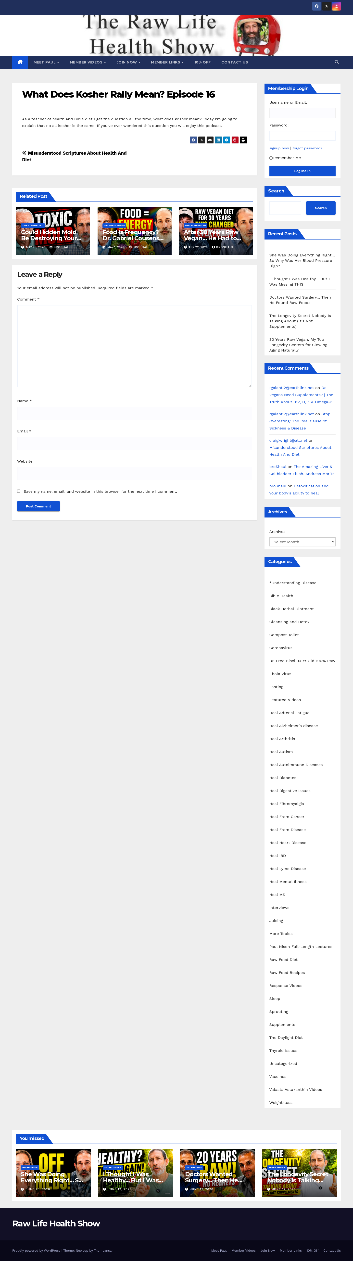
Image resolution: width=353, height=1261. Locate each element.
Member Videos (87, 62)
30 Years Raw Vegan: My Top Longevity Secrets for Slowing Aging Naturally (298, 345)
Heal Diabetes (282, 777)
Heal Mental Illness (288, 881)
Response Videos (286, 985)
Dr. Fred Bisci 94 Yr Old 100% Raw (302, 660)
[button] (337, 62)
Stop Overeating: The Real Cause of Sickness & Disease (299, 421)
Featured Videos (285, 699)
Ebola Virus (280, 673)
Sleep (274, 998)
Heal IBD (277, 855)
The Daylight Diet (286, 1037)
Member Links (166, 62)
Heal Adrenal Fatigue (289, 712)
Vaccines (278, 1076)
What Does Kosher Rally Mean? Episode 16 (118, 94)
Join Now (127, 62)
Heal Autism (281, 751)
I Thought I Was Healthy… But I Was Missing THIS (130, 1180)
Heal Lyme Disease (287, 868)
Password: (279, 125)
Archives (277, 531)
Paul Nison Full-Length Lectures (300, 946)
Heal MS (277, 894)
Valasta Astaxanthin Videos (295, 1089)
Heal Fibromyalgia (286, 803)
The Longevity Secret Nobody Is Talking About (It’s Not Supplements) (300, 321)
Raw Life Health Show (56, 1223)
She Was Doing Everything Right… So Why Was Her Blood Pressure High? (302, 260)
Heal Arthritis (282, 738)
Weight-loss (281, 1102)
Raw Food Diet (283, 959)
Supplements (282, 1024)
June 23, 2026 (38, 1189)
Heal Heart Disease (288, 842)
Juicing (276, 920)
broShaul (61, 247)
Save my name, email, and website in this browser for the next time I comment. (100, 491)
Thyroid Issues (283, 1050)
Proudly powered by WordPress (37, 1250)
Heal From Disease (287, 829)
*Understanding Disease (293, 582)
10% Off (202, 62)
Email (24, 431)
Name (24, 401)
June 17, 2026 (201, 1189)
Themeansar (103, 1250)
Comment (28, 299)
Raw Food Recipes (287, 972)
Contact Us (234, 62)
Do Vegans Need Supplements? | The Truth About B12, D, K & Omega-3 (301, 394)
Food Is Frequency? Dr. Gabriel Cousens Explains (130, 238)
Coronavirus (281, 647)
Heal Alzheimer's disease (293, 725)
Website (25, 461)
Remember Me (285, 157)
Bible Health (281, 595)
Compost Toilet (284, 634)
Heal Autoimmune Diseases (296, 764)
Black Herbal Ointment (291, 608)
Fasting (276, 686)
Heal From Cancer (286, 816)
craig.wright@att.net (288, 440)
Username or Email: (288, 102)
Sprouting (278, 1011)
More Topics (281, 933)
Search (276, 191)
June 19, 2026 (120, 1189)
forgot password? (307, 148)
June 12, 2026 (284, 1189)
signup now (279, 148)
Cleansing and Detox (289, 621)
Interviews (279, 907)
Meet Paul (45, 62)
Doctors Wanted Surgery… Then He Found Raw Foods (211, 1180)
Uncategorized (33, 225)
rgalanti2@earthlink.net (291, 387)
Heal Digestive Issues (290, 790)
